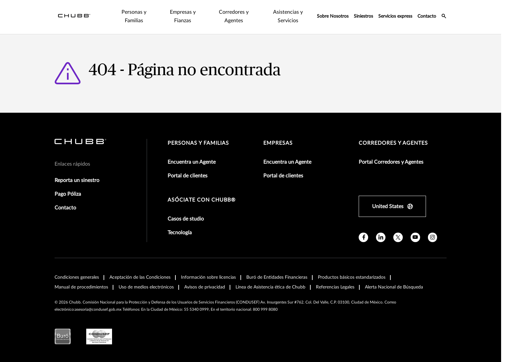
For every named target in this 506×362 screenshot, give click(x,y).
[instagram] (432, 229)
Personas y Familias (198, 134)
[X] (398, 229)
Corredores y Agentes (393, 134)
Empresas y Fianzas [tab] (152, 12)
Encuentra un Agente (192, 153)
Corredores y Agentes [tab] (209, 12)
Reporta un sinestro (77, 171)
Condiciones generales (77, 269)
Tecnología (180, 224)
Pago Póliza (68, 185)
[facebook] (363, 229)
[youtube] (415, 229)
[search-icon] (444, 12)
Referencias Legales (335, 278)
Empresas (278, 134)
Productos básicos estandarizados (351, 269)
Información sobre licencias (208, 269)
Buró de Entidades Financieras (276, 269)
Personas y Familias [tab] (97, 12)
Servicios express (395, 12)
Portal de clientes (187, 167)
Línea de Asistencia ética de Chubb (270, 278)
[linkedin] (380, 229)
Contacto (426, 12)
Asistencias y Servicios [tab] (270, 12)
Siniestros (363, 12)
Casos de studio (186, 210)
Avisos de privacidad (204, 278)
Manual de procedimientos (81, 278)
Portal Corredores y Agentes (391, 153)
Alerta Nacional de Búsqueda (394, 278)
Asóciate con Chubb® (202, 191)
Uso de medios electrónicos (146, 278)
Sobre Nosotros (333, 12)
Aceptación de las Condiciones (140, 269)
